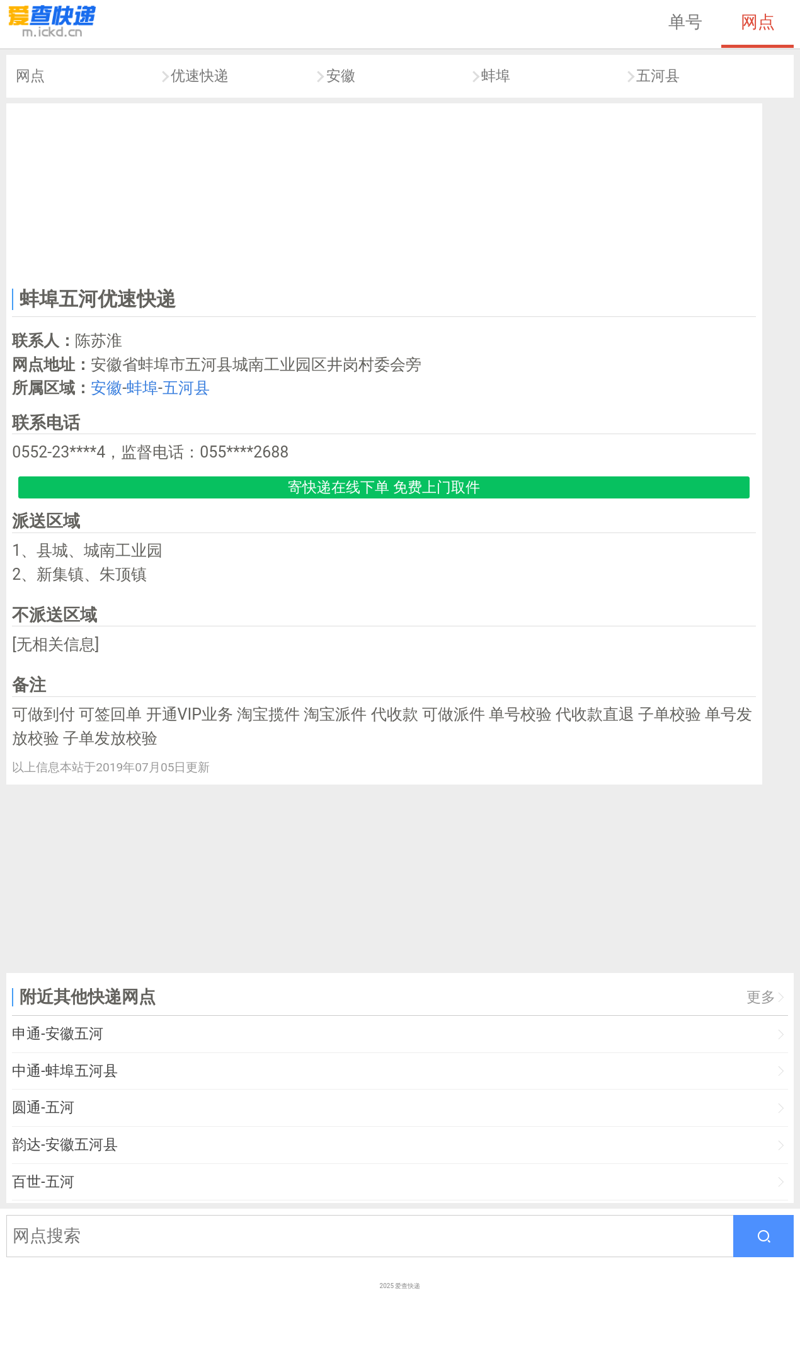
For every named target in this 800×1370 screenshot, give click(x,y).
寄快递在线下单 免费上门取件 (384, 487)
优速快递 (200, 75)
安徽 (340, 75)
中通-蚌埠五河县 (64, 1070)
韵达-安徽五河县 (64, 1144)
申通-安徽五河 (57, 1033)
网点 (758, 22)
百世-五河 (43, 1181)
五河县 (658, 75)
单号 (685, 22)
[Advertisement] (384, 192)
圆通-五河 (43, 1107)
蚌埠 (495, 75)
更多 (760, 997)
